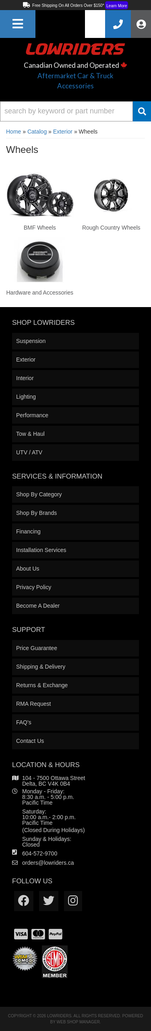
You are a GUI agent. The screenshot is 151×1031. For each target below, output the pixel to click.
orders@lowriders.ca (48, 863)
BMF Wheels (40, 227)
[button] (75, 111)
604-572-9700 (39, 853)
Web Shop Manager (78, 1022)
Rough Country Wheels (111, 227)
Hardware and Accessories (39, 292)
